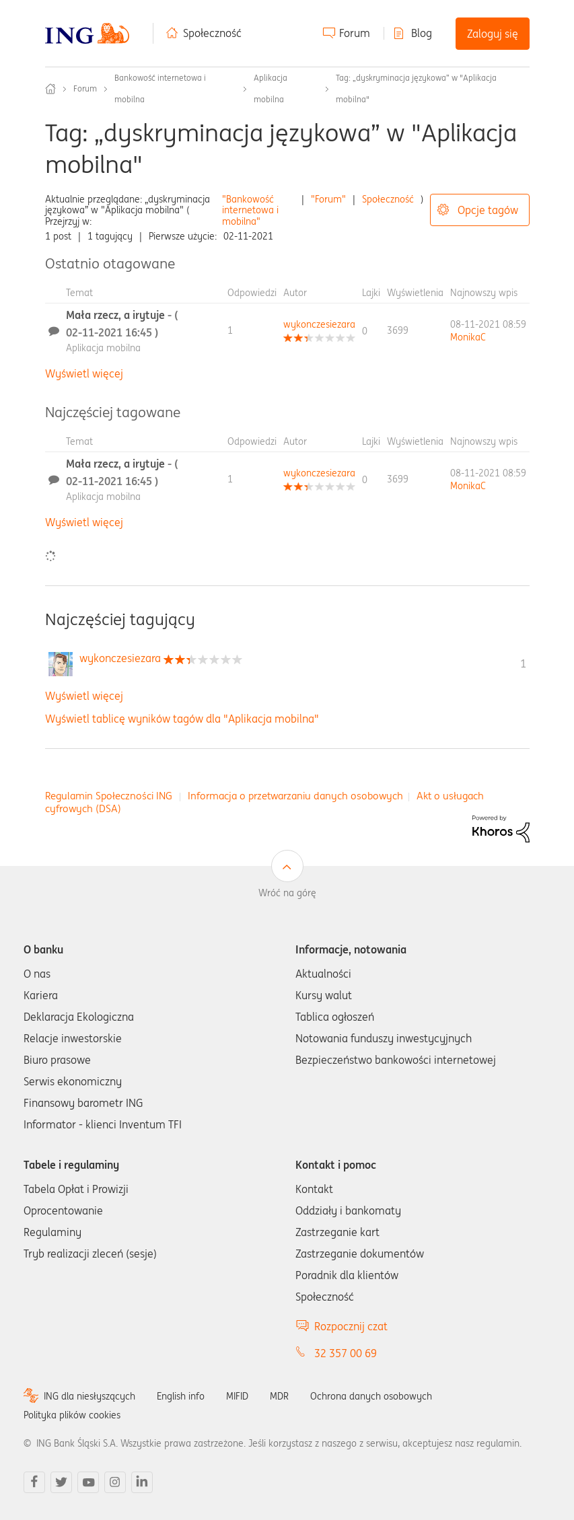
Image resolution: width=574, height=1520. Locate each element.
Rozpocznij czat (351, 1326)
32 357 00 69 (345, 1353)
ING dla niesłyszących (89, 1396)
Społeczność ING (50, 88)
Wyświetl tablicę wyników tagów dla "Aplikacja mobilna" (182, 718)
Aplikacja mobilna (103, 348)
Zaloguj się (492, 33)
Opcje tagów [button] (488, 210)
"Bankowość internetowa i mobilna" (250, 210)
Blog (421, 33)
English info (181, 1396)
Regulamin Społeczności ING (108, 795)
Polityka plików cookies (72, 1415)
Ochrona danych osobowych (371, 1396)
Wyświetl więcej (84, 373)
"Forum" (328, 199)
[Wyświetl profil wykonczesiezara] (319, 324)
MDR (279, 1396)
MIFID (237, 1396)
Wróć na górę (287, 893)
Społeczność (212, 33)
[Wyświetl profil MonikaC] (468, 337)
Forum (354, 33)
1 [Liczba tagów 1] (523, 663)
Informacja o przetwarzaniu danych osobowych (295, 795)
